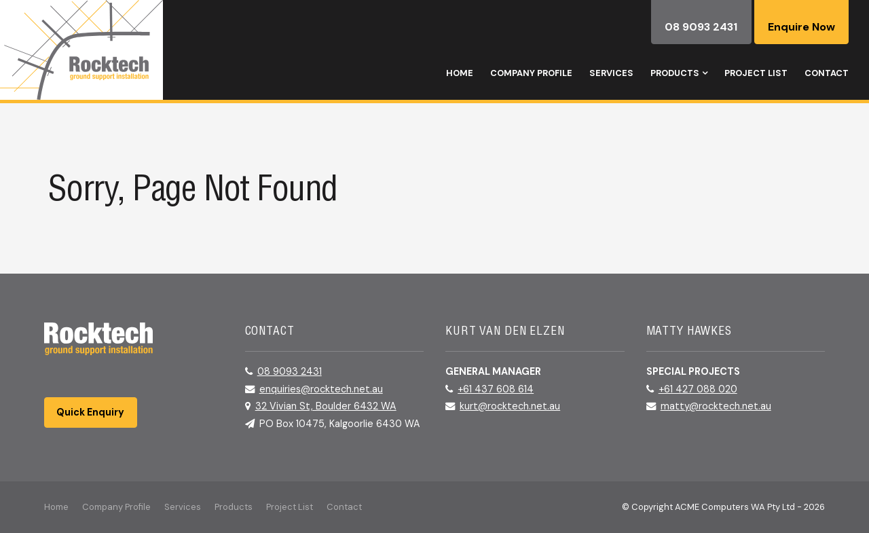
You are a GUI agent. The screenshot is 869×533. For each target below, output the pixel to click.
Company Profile (531, 73)
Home (459, 73)
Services (611, 73)
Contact (827, 73)
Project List (756, 73)
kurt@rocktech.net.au (510, 406)
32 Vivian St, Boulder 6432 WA (325, 406)
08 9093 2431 (289, 371)
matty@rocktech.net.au (716, 406)
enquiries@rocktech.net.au (321, 389)
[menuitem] (56, 507)
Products (674, 73)
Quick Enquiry (90, 412)
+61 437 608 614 (496, 389)
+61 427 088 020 (698, 389)
